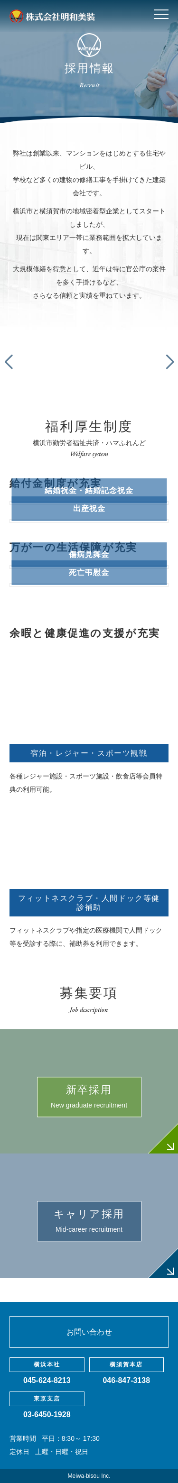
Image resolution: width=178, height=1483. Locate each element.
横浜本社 (47, 1364)
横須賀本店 (126, 1364)
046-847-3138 (126, 1380)
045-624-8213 (47, 1380)
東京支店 (47, 1398)
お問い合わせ (89, 1332)
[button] (169, 362)
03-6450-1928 (47, 1414)
